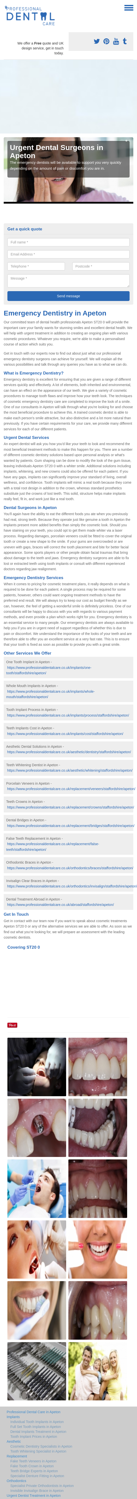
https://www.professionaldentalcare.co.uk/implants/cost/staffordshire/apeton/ (65, 734)
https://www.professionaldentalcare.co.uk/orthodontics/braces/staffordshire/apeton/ (70, 868)
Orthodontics (16, 1481)
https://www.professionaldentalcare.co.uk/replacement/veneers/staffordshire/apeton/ (71, 789)
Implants (13, 1417)
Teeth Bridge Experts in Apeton (34, 1471)
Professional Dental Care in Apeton (33, 1412)
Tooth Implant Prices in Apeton (33, 1437)
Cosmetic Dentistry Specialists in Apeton (41, 1446)
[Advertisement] (68, 96)
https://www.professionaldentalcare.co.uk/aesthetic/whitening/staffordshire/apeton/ (70, 770)
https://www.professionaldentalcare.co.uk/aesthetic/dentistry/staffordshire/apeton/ (69, 752)
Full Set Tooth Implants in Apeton (35, 1427)
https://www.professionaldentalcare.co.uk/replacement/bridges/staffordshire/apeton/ (71, 826)
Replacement (17, 1456)
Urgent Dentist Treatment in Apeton (34, 1496)
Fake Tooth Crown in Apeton (32, 1466)
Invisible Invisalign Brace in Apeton (37, 1491)
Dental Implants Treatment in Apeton (38, 1432)
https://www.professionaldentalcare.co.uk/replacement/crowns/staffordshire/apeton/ (70, 807)
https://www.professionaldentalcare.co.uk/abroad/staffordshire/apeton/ (60, 905)
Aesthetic (14, 1441)
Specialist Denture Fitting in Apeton (37, 1476)
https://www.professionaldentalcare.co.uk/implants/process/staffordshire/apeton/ (68, 715)
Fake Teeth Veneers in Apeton (33, 1461)
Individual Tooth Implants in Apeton (37, 1422)
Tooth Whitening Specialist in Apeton (38, 1451)
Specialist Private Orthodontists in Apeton (42, 1486)
